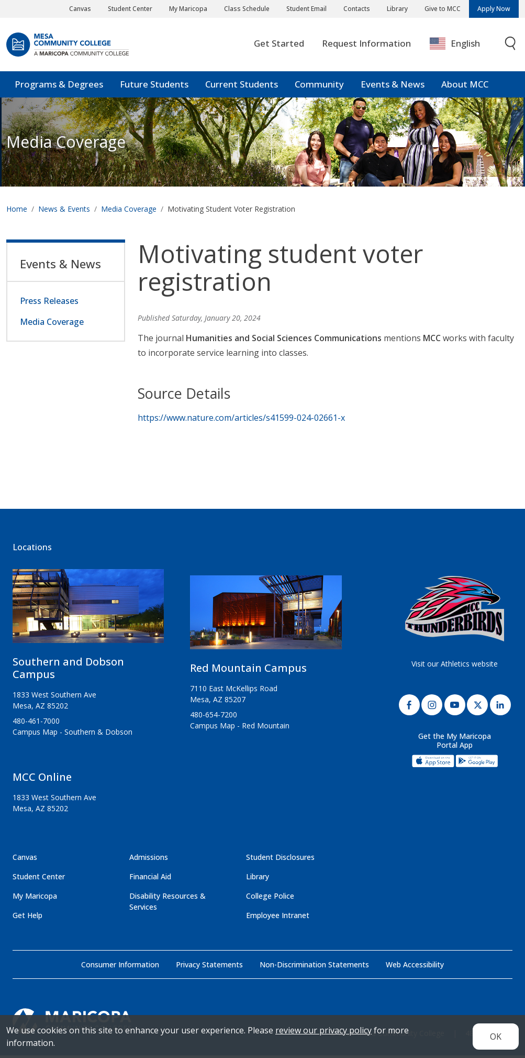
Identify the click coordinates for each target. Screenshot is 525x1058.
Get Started (279, 45)
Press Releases (49, 303)
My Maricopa (188, 8)
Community (319, 86)
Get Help (27, 918)
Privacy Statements (209, 967)
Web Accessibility (415, 967)
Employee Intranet (277, 918)
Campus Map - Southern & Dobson (72, 734)
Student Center (130, 8)
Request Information (366, 45)
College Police (270, 898)
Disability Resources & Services (167, 903)
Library (397, 8)
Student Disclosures (280, 860)
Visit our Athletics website (454, 666)
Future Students (154, 86)
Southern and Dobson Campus (68, 670)
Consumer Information (120, 967)
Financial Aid (150, 879)
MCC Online (42, 779)
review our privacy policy (323, 1030)
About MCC (464, 86)
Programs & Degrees (59, 86)
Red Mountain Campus (248, 670)
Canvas (80, 8)
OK (495, 1036)
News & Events (64, 211)
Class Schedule (247, 8)
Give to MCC (443, 8)
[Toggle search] (511, 45)
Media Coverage (129, 211)
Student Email (306, 8)
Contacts (356, 8)
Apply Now (493, 8)
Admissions (148, 860)
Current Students (241, 86)
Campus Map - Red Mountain (239, 728)
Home (16, 211)
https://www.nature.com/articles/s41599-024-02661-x (241, 420)
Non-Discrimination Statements (314, 967)
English (455, 45)
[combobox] (462, 46)
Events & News (393, 86)
